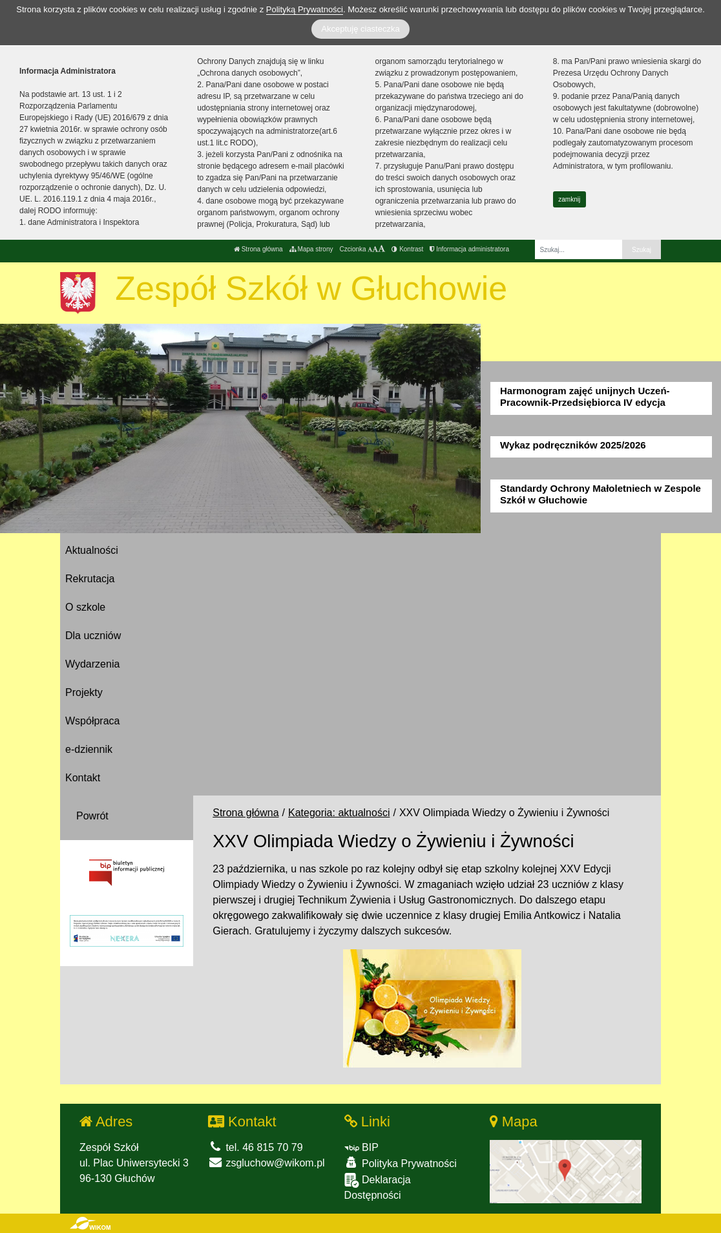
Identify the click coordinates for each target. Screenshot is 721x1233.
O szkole (85, 607)
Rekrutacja (89, 578)
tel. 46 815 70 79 (255, 1147)
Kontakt (82, 777)
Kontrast (407, 249)
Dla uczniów (93, 635)
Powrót (92, 815)
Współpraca (92, 720)
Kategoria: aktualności (339, 812)
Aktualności (91, 550)
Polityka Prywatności (400, 1163)
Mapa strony (311, 249)
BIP (361, 1147)
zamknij (569, 199)
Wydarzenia (92, 664)
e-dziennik (88, 749)
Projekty (84, 692)
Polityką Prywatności (304, 9)
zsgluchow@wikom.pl (266, 1162)
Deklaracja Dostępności (377, 1187)
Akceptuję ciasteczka (360, 29)
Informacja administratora (469, 249)
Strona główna (258, 249)
